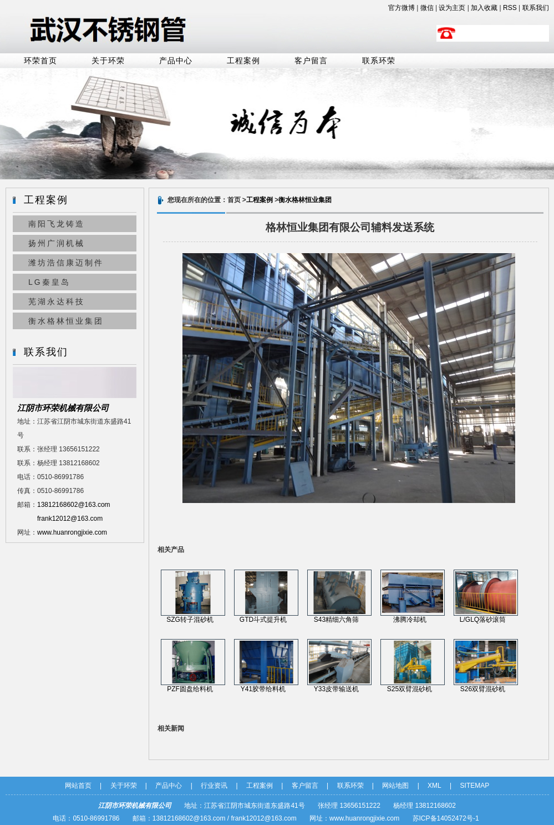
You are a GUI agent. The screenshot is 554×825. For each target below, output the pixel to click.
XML (434, 785)
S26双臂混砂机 (482, 689)
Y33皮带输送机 (336, 689)
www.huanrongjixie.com (72, 532)
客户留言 (311, 61)
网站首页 (78, 785)
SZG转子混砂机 (190, 619)
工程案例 (243, 61)
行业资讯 (214, 785)
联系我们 (535, 8)
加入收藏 (484, 8)
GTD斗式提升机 (263, 619)
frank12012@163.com (70, 518)
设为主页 (452, 8)
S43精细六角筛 (336, 619)
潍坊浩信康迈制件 (66, 262)
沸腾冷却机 (409, 619)
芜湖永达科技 (56, 301)
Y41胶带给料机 (263, 689)
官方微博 (401, 8)
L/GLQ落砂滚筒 (483, 619)
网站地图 (395, 785)
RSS (510, 8)
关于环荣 (108, 61)
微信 (427, 8)
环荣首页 (40, 61)
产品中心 (175, 61)
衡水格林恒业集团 (66, 320)
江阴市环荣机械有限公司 (63, 407)
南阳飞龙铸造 (56, 223)
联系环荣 (378, 61)
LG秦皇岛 (49, 282)
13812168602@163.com (73, 505)
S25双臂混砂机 (409, 689)
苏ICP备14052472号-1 (446, 818)
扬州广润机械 (56, 243)
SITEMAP (475, 785)
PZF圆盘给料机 (190, 689)
